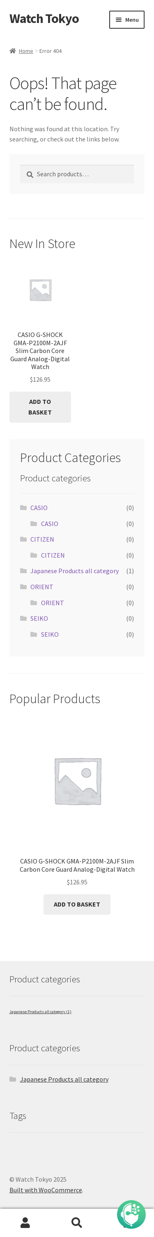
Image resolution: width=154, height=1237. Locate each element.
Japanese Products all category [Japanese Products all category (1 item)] (40, 1011)
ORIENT (41, 587)
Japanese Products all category (74, 571)
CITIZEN (42, 539)
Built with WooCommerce (45, 1190)
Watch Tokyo (44, 18)
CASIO (39, 507)
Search (77, 1223)
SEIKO (39, 618)
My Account (25, 1223)
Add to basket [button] (40, 406)
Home (26, 51)
